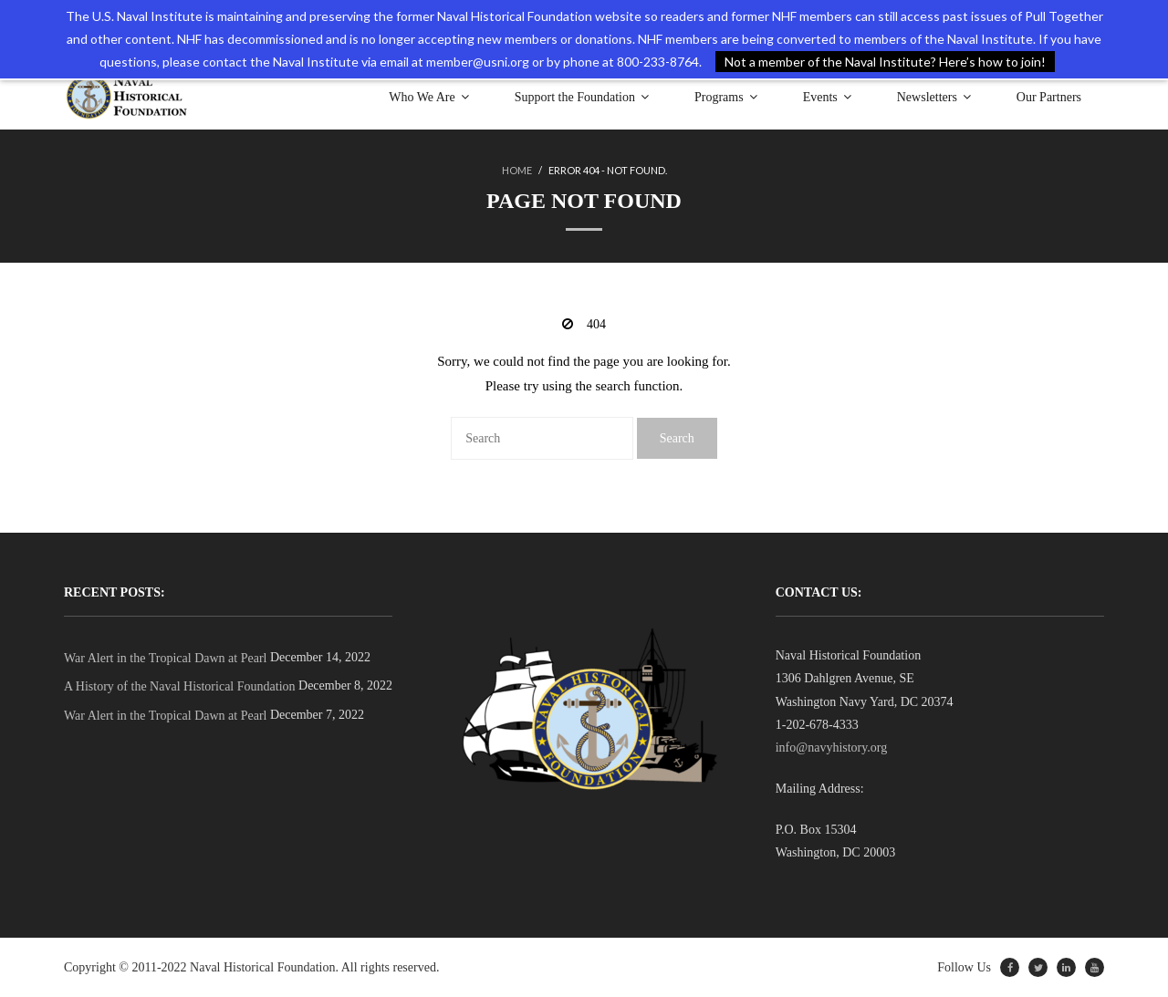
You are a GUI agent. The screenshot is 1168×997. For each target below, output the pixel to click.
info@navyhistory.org (832, 747)
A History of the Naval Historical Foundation (180, 686)
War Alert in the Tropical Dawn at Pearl (165, 658)
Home (517, 170)
